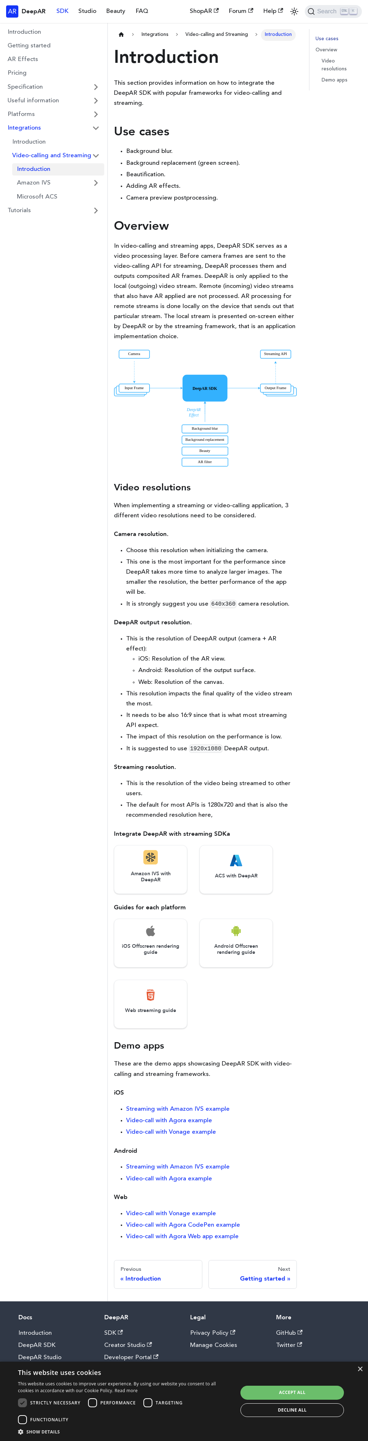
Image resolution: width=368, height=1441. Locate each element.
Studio (87, 11)
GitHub (289, 1333)
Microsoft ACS (37, 197)
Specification (25, 87)
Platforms (21, 114)
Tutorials (19, 210)
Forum (241, 11)
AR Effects (23, 59)
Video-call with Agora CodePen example (183, 1225)
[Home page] (121, 35)
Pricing (17, 73)
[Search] (333, 11)
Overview (326, 50)
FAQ (141, 11)
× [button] (360, 1369)
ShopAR (204, 11)
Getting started (29, 46)
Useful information (33, 101)
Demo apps (335, 80)
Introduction (24, 32)
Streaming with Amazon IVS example (178, 1109)
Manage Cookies (213, 1345)
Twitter (289, 1345)
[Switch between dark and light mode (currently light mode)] (294, 11)
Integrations (24, 128)
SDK (62, 11)
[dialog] (184, 1401)
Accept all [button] (292, 1392)
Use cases (327, 39)
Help (273, 11)
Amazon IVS (34, 183)
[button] (124, 1432)
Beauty (115, 11)
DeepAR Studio (39, 1357)
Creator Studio (128, 1345)
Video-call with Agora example (169, 1121)
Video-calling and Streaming (51, 156)
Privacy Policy (212, 1333)
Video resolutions (334, 65)
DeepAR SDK (36, 1345)
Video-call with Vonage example (171, 1132)
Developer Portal (131, 1357)
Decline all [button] (292, 1410)
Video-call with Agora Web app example (182, 1237)
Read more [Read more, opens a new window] (126, 1391)
